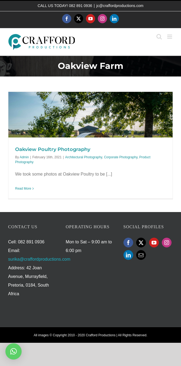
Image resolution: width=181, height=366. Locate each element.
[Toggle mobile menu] (170, 36)
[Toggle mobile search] (159, 36)
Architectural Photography (83, 157)
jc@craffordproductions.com (119, 6)
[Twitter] (141, 242)
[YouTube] (154, 242)
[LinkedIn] (128, 255)
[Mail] (141, 255)
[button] (13, 351)
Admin (24, 157)
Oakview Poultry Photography (52, 149)
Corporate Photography (121, 157)
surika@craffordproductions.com (39, 259)
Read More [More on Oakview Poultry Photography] (23, 188)
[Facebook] (128, 242)
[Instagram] (167, 242)
